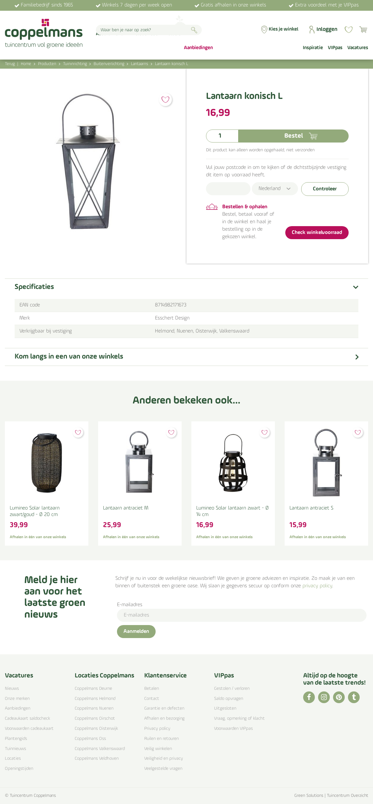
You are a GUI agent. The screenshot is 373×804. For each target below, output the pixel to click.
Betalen (151, 688)
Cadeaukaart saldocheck (27, 718)
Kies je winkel (283, 29)
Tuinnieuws (15, 748)
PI (339, 697)
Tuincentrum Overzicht (347, 796)
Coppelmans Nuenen (94, 708)
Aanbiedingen (17, 708)
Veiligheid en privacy (163, 758)
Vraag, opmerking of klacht (239, 718)
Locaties (13, 758)
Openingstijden (19, 768)
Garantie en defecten (164, 708)
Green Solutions (308, 796)
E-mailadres (129, 604)
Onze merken (17, 698)
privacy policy (317, 586)
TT (354, 697)
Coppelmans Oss (90, 738)
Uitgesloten (225, 708)
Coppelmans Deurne (93, 688)
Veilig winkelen (158, 748)
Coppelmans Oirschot (95, 718)
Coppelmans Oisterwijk (96, 728)
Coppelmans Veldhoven (97, 758)
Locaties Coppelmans (104, 676)
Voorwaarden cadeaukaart (29, 728)
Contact (151, 698)
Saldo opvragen (228, 698)
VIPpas (224, 676)
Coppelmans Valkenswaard (100, 748)
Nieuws (12, 688)
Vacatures (19, 676)
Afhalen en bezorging (164, 718)
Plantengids (16, 738)
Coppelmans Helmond (95, 698)
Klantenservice (165, 676)
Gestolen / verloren (232, 688)
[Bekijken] (363, 29)
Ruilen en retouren (161, 738)
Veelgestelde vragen (163, 768)
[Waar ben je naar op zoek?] (149, 30)
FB (309, 697)
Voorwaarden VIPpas (233, 728)
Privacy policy (157, 728)
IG (324, 697)
